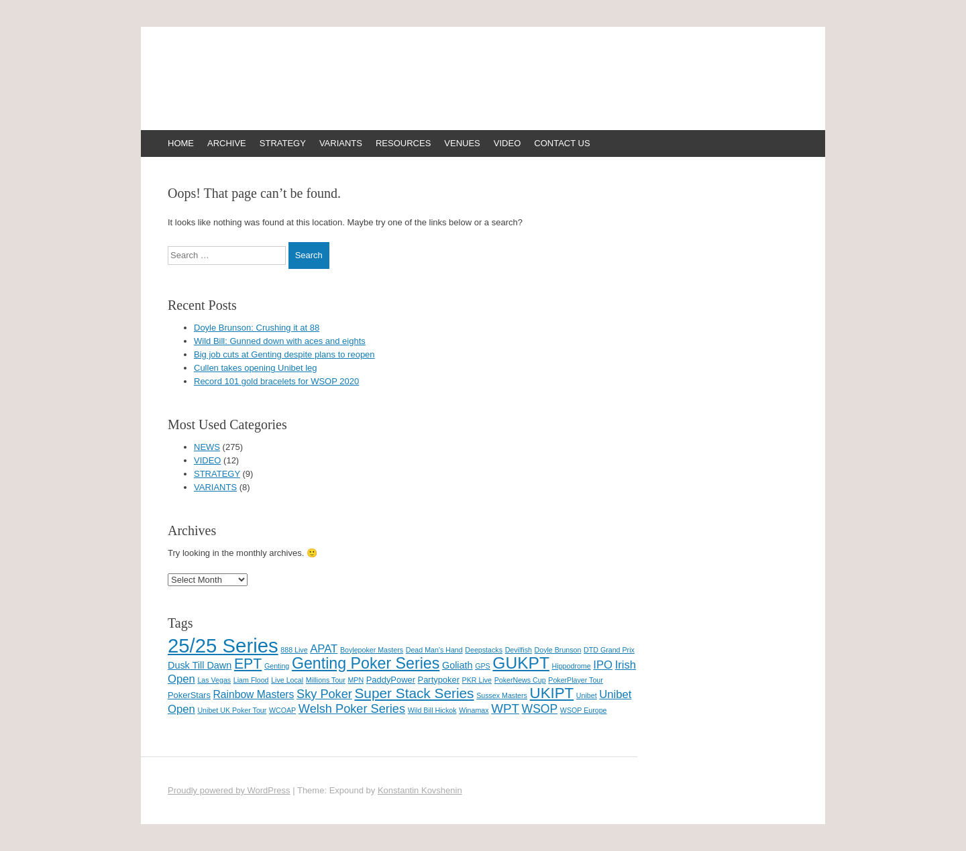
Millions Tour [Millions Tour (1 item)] (325, 680)
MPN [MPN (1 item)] (355, 680)
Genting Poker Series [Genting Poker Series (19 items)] (365, 663)
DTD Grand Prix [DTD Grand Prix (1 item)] (609, 650)
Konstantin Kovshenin (420, 790)
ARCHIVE (226, 143)
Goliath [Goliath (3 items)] (457, 665)
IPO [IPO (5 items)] (602, 665)
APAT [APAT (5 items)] (323, 648)
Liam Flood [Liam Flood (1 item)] (251, 680)
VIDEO (507, 143)
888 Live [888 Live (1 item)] (293, 650)
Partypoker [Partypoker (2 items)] (439, 680)
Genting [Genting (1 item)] (276, 666)
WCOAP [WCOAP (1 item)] (282, 710)
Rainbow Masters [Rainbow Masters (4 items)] (253, 694)
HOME (181, 143)
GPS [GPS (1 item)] (482, 666)
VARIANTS (340, 143)
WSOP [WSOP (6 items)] (540, 709)
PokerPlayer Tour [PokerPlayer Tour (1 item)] (575, 680)
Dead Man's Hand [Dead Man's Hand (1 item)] (434, 650)
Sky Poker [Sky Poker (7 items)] (324, 694)
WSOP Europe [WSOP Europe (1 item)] (583, 710)
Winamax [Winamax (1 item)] (473, 710)
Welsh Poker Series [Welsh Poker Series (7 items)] (352, 709)
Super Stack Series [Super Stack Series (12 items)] (414, 693)
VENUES (462, 143)
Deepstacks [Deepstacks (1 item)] (483, 650)
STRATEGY (283, 143)
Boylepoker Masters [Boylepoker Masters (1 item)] (371, 650)
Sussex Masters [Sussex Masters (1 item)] (501, 695)
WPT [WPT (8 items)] (505, 708)
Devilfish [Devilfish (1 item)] (518, 650)
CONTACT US (562, 143)
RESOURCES (403, 143)
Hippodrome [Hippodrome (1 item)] (571, 666)
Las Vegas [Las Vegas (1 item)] (214, 680)
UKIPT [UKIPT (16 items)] (552, 693)
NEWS (207, 447)
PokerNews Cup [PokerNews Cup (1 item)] (520, 680)
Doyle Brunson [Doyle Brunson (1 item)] (558, 650)
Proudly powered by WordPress (229, 790)
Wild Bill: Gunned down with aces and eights (280, 341)
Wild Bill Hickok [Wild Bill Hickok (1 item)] (432, 710)
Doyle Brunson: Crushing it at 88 (256, 328)
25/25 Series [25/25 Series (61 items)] (223, 645)
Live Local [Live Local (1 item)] (287, 680)
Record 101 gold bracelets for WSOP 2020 (276, 381)
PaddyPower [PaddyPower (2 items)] (390, 680)
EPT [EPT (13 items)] (248, 664)
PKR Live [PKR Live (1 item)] (477, 680)
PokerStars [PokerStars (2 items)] (189, 695)
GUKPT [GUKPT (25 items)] (520, 663)
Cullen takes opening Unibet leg (255, 368)
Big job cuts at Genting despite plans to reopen (284, 354)
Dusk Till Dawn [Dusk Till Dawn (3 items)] (199, 665)
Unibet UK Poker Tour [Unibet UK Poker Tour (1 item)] (231, 710)
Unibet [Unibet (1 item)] (586, 695)
